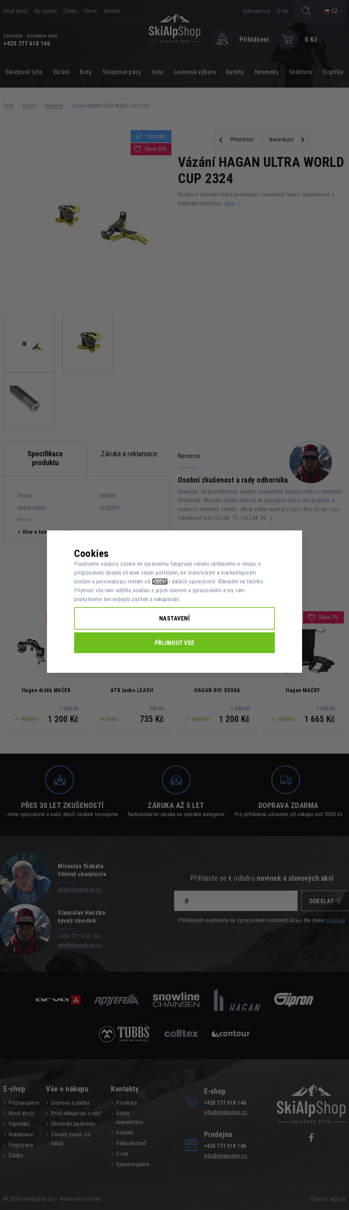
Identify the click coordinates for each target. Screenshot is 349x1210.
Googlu (160, 581)
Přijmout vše (175, 642)
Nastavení (174, 618)
